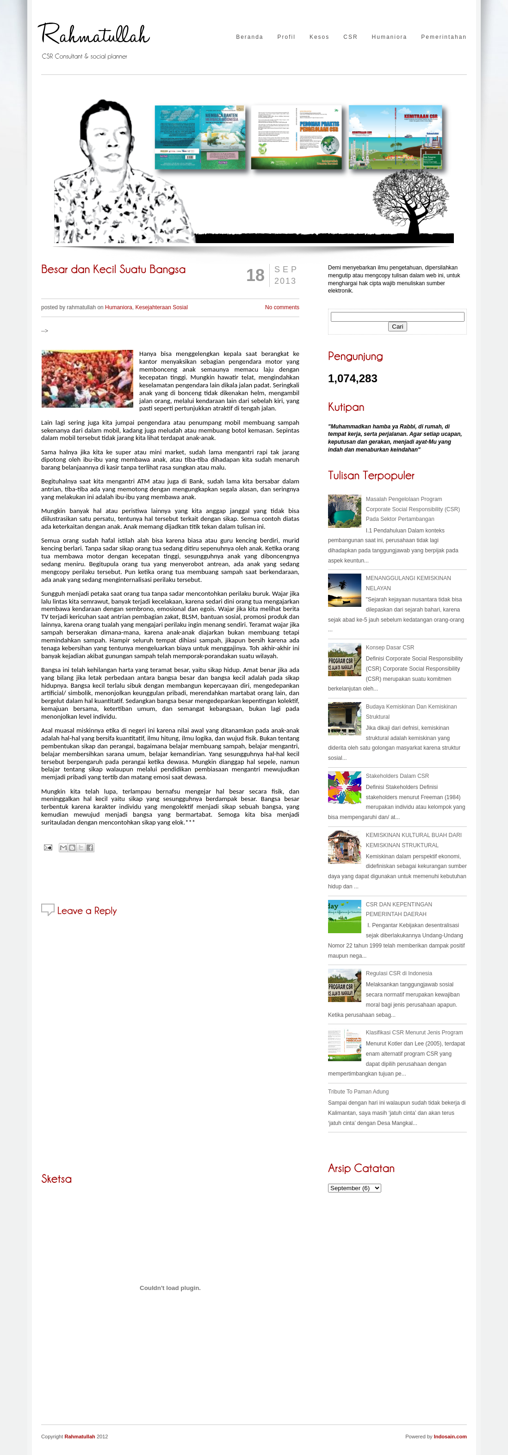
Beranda (249, 37)
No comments (282, 307)
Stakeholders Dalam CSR (397, 776)
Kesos (319, 37)
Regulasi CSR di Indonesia (399, 973)
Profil (287, 37)
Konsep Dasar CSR (390, 647)
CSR (350, 37)
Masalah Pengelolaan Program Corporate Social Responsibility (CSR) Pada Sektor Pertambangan (413, 509)
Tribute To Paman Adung (358, 1091)
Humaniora (390, 37)
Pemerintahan (444, 37)
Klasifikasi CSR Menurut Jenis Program (414, 1032)
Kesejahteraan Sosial (161, 307)
